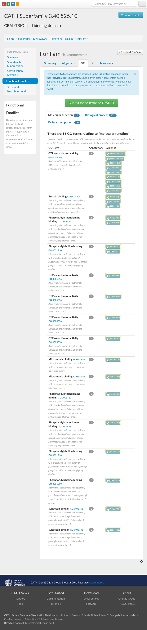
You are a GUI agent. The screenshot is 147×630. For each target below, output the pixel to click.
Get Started (55, 593)
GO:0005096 (55, 157)
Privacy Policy (127, 603)
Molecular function (64, 115)
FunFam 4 (82, 38)
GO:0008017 (79, 359)
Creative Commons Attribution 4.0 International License (33, 619)
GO (83, 63)
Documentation (56, 598)
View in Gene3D (130, 14)
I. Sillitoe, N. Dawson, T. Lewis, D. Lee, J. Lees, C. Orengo (88, 615)
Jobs (20, 603)
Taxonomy (106, 63)
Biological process (101, 115)
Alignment (68, 63)
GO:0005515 (74, 196)
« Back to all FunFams (130, 52)
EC (92, 63)
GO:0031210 (55, 250)
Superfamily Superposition (15, 63)
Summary (12, 57)
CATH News (20, 593)
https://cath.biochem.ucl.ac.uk (39, 623)
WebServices (91, 598)
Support (20, 598)
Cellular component (64, 122)
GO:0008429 (64, 221)
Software (91, 603)
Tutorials (56, 603)
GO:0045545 (76, 508)
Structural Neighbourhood (16, 89)
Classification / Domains (16, 72)
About (126, 593)
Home (11, 38)
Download (91, 593)
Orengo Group (126, 598)
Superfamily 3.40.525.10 (33, 38)
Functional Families (62, 38)
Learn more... (97, 582)
